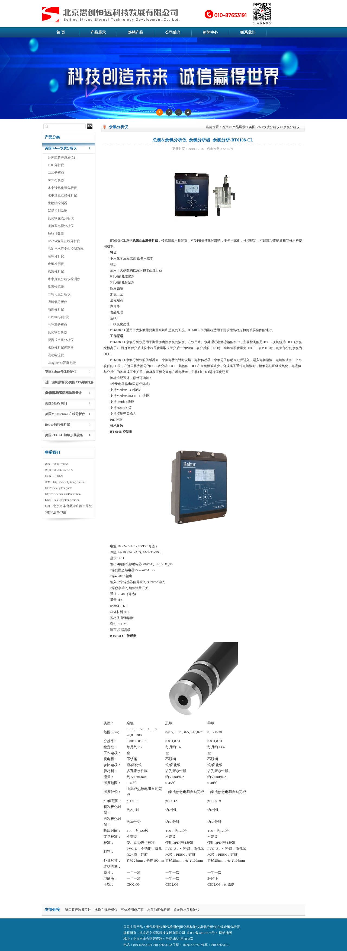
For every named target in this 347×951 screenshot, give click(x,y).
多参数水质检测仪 (187, 910)
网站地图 (225, 933)
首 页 (60, 32)
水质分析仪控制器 (61, 347)
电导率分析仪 (57, 325)
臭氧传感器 (56, 287)
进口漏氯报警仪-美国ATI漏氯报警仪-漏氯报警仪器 (69, 384)
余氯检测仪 (56, 264)
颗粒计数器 (56, 233)
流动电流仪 (56, 355)
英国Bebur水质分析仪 (60, 148)
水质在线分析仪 (106, 910)
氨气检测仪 (154, 927)
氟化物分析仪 (57, 332)
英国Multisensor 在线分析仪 (65, 414)
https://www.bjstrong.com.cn (69, 482)
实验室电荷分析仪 (61, 226)
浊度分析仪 (56, 309)
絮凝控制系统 (57, 211)
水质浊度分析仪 (158, 910)
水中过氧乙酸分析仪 (62, 195)
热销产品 (135, 32)
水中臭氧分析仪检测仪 (64, 279)
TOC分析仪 (56, 165)
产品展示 (98, 32)
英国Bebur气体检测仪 (60, 372)
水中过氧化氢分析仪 (62, 188)
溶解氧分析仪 (57, 302)
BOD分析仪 (56, 180)
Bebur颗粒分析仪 (57, 424)
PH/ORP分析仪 (58, 317)
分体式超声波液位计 (62, 157)
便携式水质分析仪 (61, 340)
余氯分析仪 (56, 256)
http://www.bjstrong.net (58, 487)
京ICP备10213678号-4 (202, 933)
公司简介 (173, 32)
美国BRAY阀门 (56, 403)
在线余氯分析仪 (228, 927)
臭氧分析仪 (208, 927)
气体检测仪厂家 (132, 910)
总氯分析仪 (56, 271)
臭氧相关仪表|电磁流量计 (63, 393)
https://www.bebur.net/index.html (63, 493)
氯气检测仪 (171, 927)
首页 (225, 127)
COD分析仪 (56, 173)
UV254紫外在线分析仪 (64, 241)
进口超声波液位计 (78, 910)
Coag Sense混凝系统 (62, 363)
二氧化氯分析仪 (59, 294)
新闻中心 (210, 32)
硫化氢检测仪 (190, 927)
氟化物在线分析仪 (61, 218)
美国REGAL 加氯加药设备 (64, 435)
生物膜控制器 (57, 203)
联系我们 (247, 32)
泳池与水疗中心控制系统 (65, 249)
